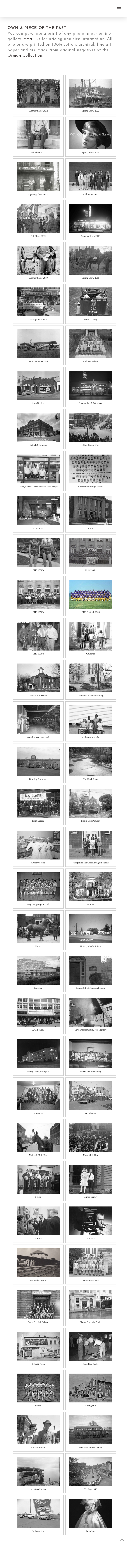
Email (29, 39)
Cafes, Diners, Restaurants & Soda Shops (38, 486)
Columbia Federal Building (90, 695)
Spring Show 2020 (90, 152)
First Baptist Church (90, 820)
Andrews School (90, 361)
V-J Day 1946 (90, 1489)
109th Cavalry (90, 319)
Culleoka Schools (90, 737)
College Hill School (38, 695)
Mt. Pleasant (90, 1113)
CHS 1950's (38, 612)
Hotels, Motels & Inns (90, 946)
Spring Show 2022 (90, 110)
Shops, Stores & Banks (90, 1322)
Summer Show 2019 (38, 277)
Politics (38, 1238)
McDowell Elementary (90, 1071)
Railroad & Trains (38, 1280)
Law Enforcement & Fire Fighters (91, 1029)
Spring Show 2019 (38, 319)
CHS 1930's (38, 570)
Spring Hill (90, 1405)
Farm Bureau (38, 820)
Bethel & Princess (38, 445)
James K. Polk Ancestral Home (90, 988)
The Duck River (90, 779)
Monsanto (38, 1113)
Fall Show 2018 (90, 194)
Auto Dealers (38, 403)
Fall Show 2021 (38, 152)
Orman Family (90, 1196)
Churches (90, 653)
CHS (90, 528)
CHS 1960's (38, 653)
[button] (119, 8)
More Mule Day (90, 1155)
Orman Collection (25, 56)
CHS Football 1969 (91, 612)
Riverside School (91, 1280)
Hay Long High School (38, 904)
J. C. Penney (38, 1029)
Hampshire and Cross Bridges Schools (90, 862)
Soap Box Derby (90, 1364)
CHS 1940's (90, 570)
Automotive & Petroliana (90, 403)
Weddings (90, 1531)
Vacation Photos (38, 1489)
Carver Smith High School (90, 486)
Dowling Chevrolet (38, 779)
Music (38, 1196)
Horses (38, 946)
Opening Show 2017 (38, 194)
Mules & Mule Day (38, 1155)
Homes (90, 904)
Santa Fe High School (38, 1322)
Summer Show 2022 (38, 110)
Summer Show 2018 (90, 236)
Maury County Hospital (38, 1071)
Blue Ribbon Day (90, 445)
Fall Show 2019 (38, 236)
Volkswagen (38, 1531)
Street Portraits (38, 1447)
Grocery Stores (38, 862)
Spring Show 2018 (90, 277)
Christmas (38, 528)
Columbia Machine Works (38, 737)
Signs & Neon (38, 1364)
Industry (38, 988)
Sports (38, 1405)
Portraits (90, 1238)
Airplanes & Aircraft (38, 361)
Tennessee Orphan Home (90, 1447)
